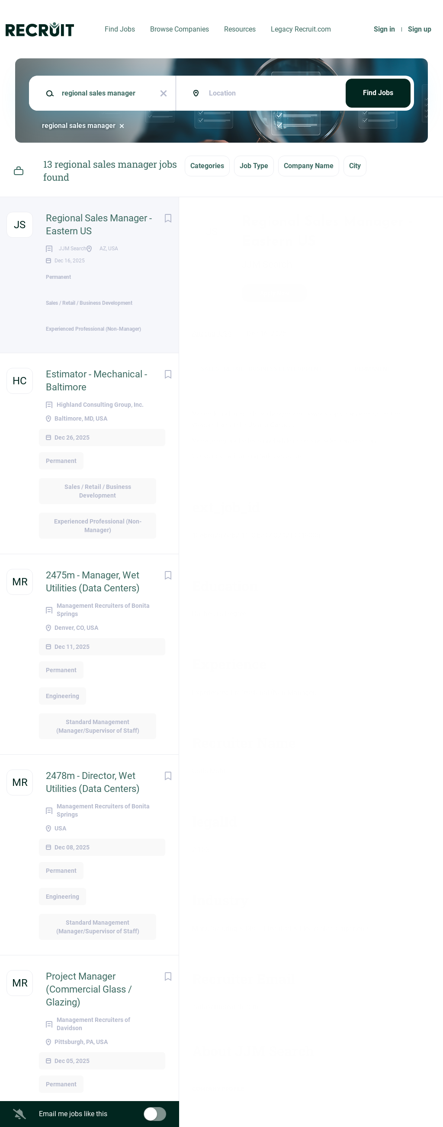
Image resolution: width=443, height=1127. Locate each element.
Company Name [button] (309, 166)
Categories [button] (207, 166)
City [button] (355, 166)
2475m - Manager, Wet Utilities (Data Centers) (93, 613)
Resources (240, 29)
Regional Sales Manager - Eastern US (99, 224)
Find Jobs (120, 29)
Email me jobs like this (73, 1114)
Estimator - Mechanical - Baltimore (96, 412)
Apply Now (274, 293)
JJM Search (267, 264)
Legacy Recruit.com (301, 29)
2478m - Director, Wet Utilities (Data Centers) (93, 813)
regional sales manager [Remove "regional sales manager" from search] (79, 125)
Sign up (419, 29)
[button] (424, 294)
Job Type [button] (254, 166)
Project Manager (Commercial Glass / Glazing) (89, 1020)
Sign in (384, 29)
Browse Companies (179, 29)
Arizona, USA (211, 333)
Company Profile (218, 1089)
